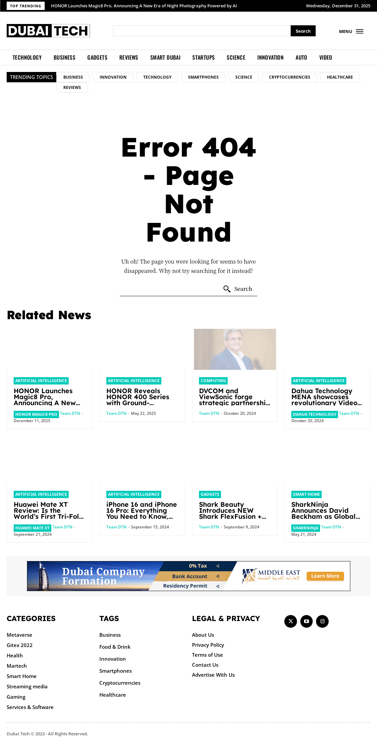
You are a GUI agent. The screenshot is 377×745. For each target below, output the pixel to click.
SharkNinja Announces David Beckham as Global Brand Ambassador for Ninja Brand (323, 516)
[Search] (303, 30)
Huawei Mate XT (32, 528)
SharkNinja (305, 528)
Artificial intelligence (41, 380)
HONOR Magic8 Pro (36, 414)
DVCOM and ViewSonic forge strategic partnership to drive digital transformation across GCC (234, 405)
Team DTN (70, 413)
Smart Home (306, 494)
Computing (213, 380)
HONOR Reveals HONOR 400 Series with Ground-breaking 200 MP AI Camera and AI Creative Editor (139, 405)
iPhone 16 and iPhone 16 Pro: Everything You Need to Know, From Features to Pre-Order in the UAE (142, 516)
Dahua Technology (314, 414)
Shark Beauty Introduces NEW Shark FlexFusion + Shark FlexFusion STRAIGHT (231, 516)
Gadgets (210, 494)
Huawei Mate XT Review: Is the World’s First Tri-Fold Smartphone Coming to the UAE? (49, 516)
